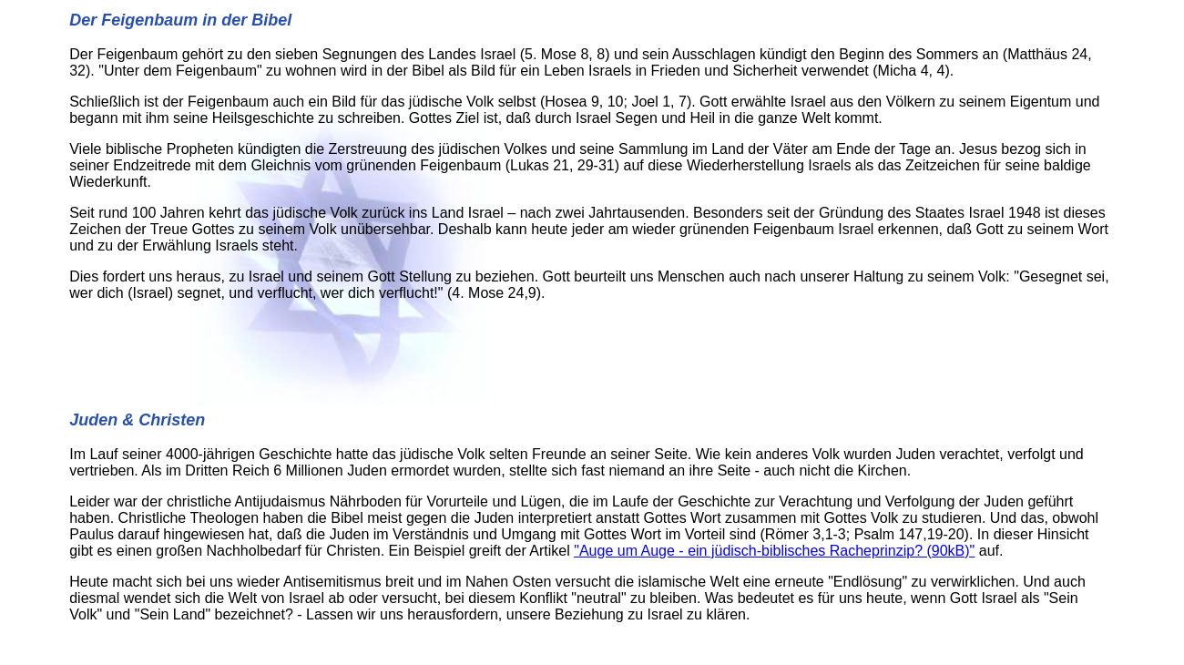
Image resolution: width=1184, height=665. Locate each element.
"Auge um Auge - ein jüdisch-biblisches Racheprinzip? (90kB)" (774, 550)
